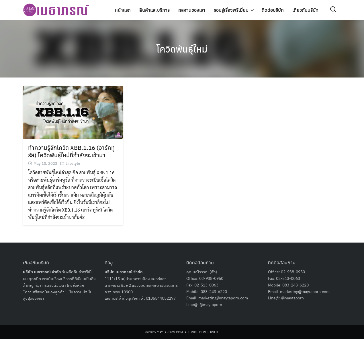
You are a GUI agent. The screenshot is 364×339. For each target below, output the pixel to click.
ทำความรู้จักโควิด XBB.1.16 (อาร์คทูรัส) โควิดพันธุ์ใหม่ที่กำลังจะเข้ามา (71, 151)
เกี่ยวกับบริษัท (305, 10)
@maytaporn (210, 304)
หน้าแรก (123, 10)
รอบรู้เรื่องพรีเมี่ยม (231, 10)
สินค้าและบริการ (154, 10)
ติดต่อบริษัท (273, 10)
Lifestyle (73, 163)
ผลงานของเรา (191, 10)
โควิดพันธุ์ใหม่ (182, 48)
